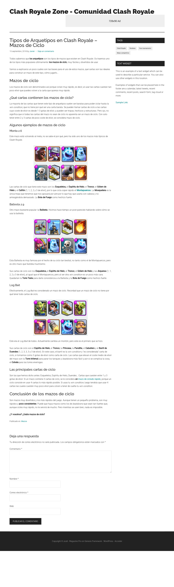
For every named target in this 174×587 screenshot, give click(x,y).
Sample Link (122, 102)
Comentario (16, 449)
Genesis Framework (93, 541)
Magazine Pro (75, 541)
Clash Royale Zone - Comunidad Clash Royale (82, 11)
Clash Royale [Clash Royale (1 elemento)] (121, 48)
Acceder (118, 541)
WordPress (108, 541)
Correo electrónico (19, 492)
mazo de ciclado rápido (89, 379)
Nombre (14, 479)
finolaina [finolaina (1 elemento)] (132, 48)
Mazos (24, 421)
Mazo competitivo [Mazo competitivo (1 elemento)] (123, 53)
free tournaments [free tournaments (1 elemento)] (145, 48)
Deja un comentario (46, 51)
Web (12, 506)
